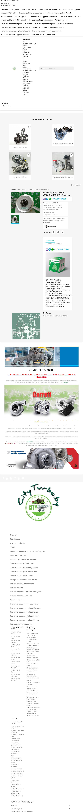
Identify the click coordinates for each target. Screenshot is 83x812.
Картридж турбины (26, 88)
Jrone (40, 9)
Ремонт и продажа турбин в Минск (15, 34)
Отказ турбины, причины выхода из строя (33, 703)
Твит (58, 232)
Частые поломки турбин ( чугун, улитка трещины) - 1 (33, 688)
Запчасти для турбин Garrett (59, 13)
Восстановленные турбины (29, 71)
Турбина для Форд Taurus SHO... (63, 177)
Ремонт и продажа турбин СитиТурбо (16, 24)
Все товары (77, 185)
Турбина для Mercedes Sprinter (63, 143)
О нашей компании (65, 24)
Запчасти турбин (26, 79)
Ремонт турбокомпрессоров (41, 20)
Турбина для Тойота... (20, 177)
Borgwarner (27, 54)
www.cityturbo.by (29, 9)
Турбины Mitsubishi (17, 796)
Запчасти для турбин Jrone (70, 16)
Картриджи (27, 47)
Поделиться (53, 232)
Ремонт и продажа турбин (44, 24)
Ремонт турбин (61, 20)
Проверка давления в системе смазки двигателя (33, 670)
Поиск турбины (26, 50)
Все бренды (14, 9)
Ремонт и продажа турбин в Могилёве (48, 27)
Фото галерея (26, 95)
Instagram (23, 478)
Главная (4, 9)
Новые (25, 42)
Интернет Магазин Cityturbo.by (14, 20)
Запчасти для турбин (17, 771)
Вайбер (25, 65)
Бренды (5, 103)
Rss (11, 478)
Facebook (3, 478)
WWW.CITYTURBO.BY (22, 801)
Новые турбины (26, 91)
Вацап (25, 67)
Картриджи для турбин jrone (43, 34)
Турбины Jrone (15, 793)
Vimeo (19, 478)
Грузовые (26, 45)
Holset (25, 62)
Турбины (13, 786)
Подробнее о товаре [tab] (54, 244)
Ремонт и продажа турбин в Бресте (46, 31)
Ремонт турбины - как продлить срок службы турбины (33, 709)
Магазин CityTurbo (8, 13)
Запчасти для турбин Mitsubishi (44, 16)
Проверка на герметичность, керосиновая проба (33, 676)
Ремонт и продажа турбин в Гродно (15, 31)
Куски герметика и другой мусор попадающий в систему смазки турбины (32, 637)
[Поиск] (56, 68)
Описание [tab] (50, 241)
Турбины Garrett (16, 791)
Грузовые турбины (26, 75)
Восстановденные (29, 44)
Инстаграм (26, 63)
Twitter (7, 478)
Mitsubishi (26, 53)
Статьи (29, 680)
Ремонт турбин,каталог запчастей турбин (62, 9)
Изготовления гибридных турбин (28, 83)
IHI (23, 58)
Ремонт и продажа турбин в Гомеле (15, 27)
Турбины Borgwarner (17, 789)
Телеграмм (27, 69)
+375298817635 (58, 198)
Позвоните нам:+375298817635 (8, 4)
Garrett (25, 56)
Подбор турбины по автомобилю (32, 13)
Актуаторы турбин (16, 758)
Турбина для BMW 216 (20, 147)
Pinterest (62, 232)
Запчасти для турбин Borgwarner (15, 16)
